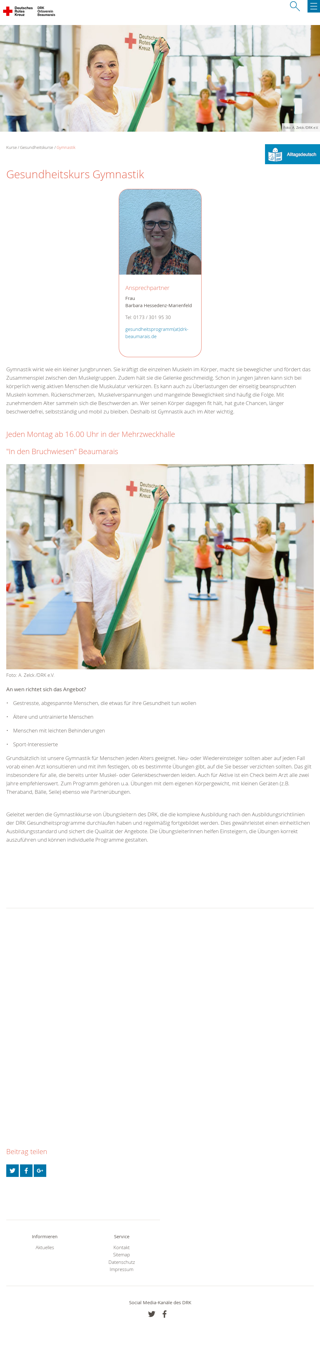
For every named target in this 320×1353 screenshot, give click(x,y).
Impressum (121, 1269)
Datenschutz (121, 1262)
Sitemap (121, 1255)
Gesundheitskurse (36, 147)
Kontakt (121, 1247)
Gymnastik (66, 147)
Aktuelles (45, 1247)
